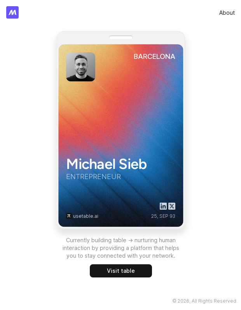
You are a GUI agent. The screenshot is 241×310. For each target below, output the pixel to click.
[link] (227, 12)
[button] (69, 216)
